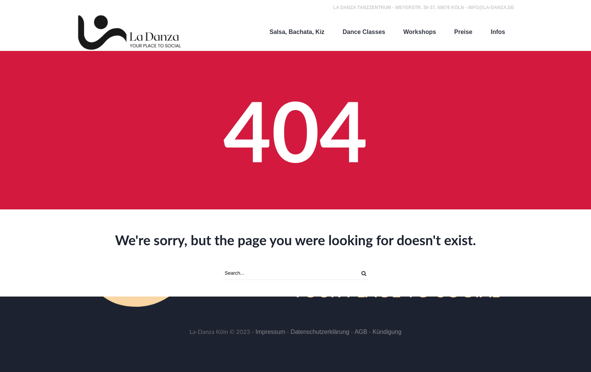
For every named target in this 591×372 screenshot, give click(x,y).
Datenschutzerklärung (320, 332)
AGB (361, 332)
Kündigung (387, 332)
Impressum (270, 332)
